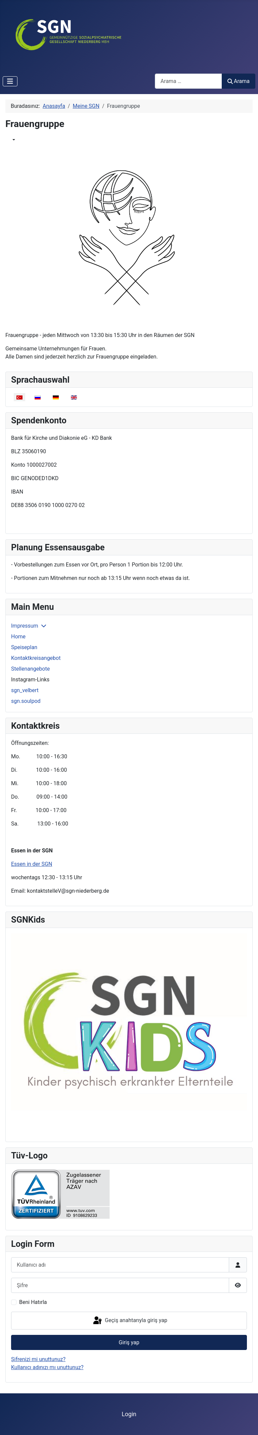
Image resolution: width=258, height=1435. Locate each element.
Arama (238, 81)
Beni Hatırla (33, 1302)
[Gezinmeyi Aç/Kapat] (10, 81)
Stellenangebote (30, 669)
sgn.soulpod (26, 701)
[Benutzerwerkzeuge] (13, 139)
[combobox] (188, 81)
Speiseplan (24, 647)
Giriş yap (129, 1342)
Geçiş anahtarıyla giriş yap (129, 1321)
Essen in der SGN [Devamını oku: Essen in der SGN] (31, 864)
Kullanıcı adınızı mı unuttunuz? (47, 1367)
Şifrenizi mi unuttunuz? (38, 1359)
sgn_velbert (25, 690)
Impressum (24, 626)
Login (129, 1414)
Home (18, 636)
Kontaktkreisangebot (35, 658)
